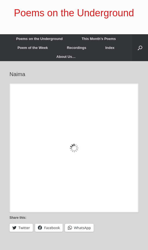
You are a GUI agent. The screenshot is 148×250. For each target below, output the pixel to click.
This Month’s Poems (99, 39)
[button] (140, 47)
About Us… (66, 57)
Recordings (76, 48)
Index (110, 48)
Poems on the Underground (39, 39)
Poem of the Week (32, 48)
